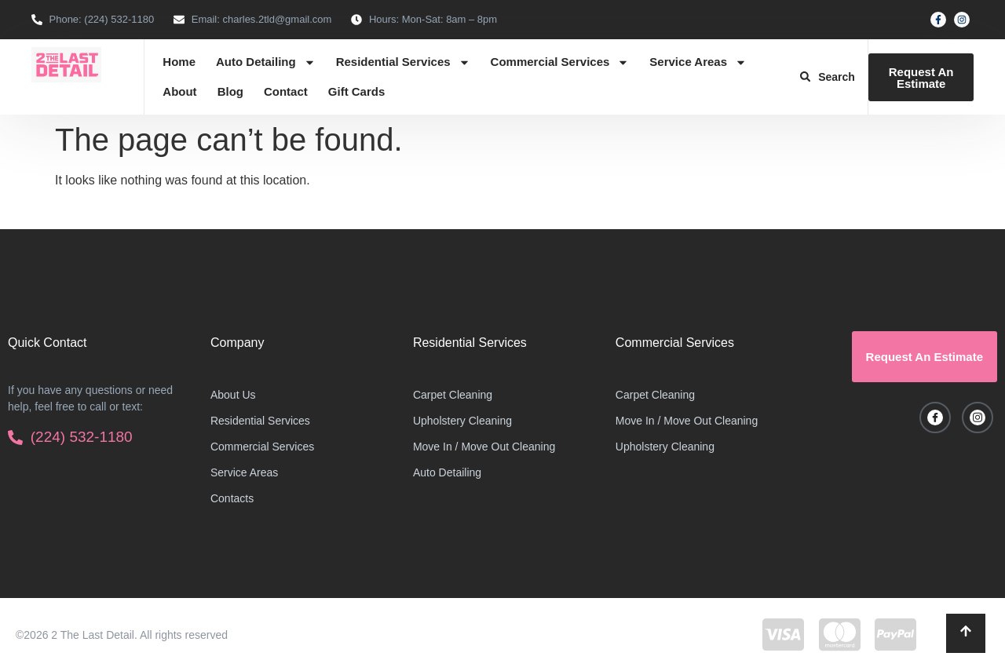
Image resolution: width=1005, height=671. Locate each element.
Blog (230, 91)
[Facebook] (935, 417)
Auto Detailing (266, 62)
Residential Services (403, 62)
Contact (286, 91)
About (179, 91)
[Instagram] (977, 417)
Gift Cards (357, 91)
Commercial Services (560, 62)
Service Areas (698, 62)
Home (179, 61)
